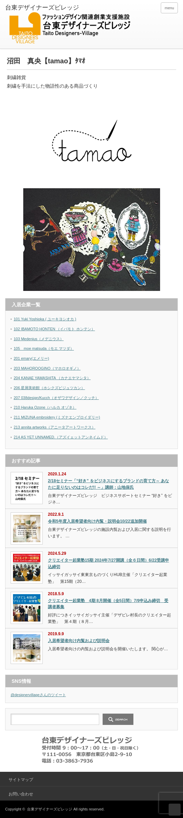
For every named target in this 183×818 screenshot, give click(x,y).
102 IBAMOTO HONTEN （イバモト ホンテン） (54, 329)
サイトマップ (21, 779)
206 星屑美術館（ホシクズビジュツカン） (49, 388)
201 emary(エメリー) (31, 358)
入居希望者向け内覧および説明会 (78, 640)
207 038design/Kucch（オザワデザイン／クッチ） (56, 398)
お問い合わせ (21, 794)
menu (169, 8)
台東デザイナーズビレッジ (49, 809)
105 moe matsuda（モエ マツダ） (44, 348)
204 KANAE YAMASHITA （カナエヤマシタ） (52, 378)
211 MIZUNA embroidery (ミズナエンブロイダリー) (57, 417)
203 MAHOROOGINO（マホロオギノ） (47, 368)
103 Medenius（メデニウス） (39, 339)
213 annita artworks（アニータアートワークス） (54, 427)
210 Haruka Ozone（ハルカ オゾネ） (45, 407)
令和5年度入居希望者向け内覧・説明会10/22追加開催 (97, 521)
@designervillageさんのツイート (38, 695)
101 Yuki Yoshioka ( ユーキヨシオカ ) (45, 319)
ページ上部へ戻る (175, 810)
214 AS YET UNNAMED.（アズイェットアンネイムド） (61, 437)
